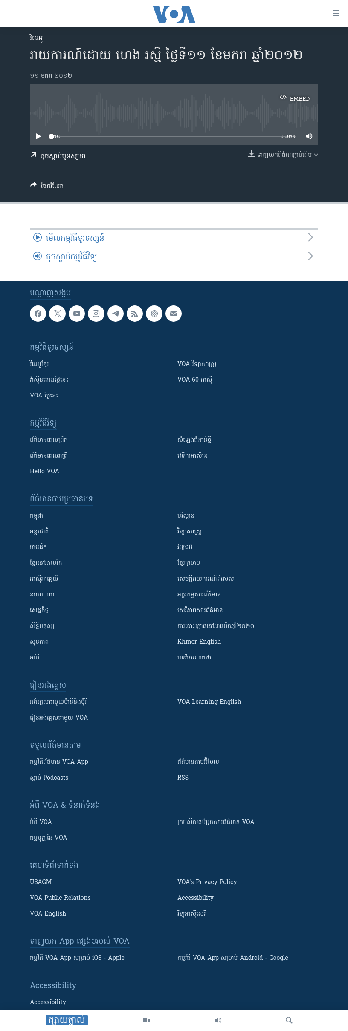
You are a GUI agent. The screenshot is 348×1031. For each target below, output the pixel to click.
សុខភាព (39, 642)
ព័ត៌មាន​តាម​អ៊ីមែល (198, 762)
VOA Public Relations (60, 898)
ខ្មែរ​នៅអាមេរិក (46, 563)
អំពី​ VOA (41, 822)
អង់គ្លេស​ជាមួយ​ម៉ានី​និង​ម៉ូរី (58, 702)
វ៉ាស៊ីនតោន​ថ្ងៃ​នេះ (49, 380)
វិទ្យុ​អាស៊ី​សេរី (191, 914)
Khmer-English (199, 642)
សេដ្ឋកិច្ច (39, 610)
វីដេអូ (36, 39)
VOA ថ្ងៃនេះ (44, 396)
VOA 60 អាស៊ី (194, 380)
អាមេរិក (38, 547)
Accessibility (195, 898)
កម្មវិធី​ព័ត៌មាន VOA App (59, 762)
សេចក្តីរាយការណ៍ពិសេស (205, 579)
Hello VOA (44, 471)
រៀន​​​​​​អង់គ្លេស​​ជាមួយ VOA (59, 718)
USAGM (41, 882)
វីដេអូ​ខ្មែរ (39, 364)
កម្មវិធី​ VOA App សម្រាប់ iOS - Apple (77, 958)
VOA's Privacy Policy (207, 882)
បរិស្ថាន (185, 516)
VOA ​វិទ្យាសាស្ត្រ (196, 364)
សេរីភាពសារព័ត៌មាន (200, 610)
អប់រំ (34, 658)
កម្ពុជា (36, 516)
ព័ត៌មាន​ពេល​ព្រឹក (49, 440)
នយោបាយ (42, 594)
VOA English (48, 914)
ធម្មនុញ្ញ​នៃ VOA (48, 838)
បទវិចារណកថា (194, 658)
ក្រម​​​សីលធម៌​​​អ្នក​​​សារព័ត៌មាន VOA (216, 822)
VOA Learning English (209, 702)
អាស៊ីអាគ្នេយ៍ (44, 579)
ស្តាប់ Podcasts (49, 778)
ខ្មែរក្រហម (188, 563)
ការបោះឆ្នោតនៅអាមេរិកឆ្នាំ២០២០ (215, 626)
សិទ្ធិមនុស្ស (42, 626)
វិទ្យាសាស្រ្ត (189, 531)
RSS (182, 778)
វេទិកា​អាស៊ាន (192, 456)
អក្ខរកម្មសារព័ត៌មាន (199, 594)
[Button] (47, 187)
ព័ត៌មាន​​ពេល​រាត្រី (49, 456)
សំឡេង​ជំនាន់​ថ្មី (194, 440)
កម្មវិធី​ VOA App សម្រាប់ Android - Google (232, 958)
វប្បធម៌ (184, 547)
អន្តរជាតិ (39, 531)
